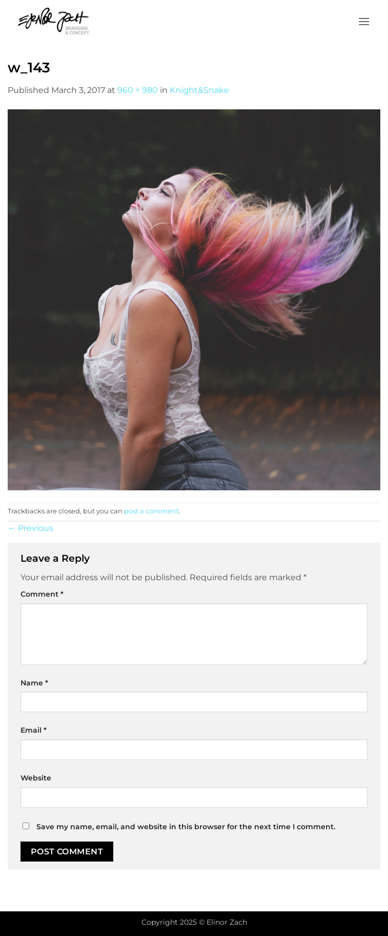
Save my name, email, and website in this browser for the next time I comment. (185, 826)
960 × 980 (137, 90)
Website (36, 777)
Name (34, 682)
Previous (30, 528)
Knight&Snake (199, 90)
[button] (364, 21)
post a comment (151, 511)
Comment (42, 594)
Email (34, 730)
